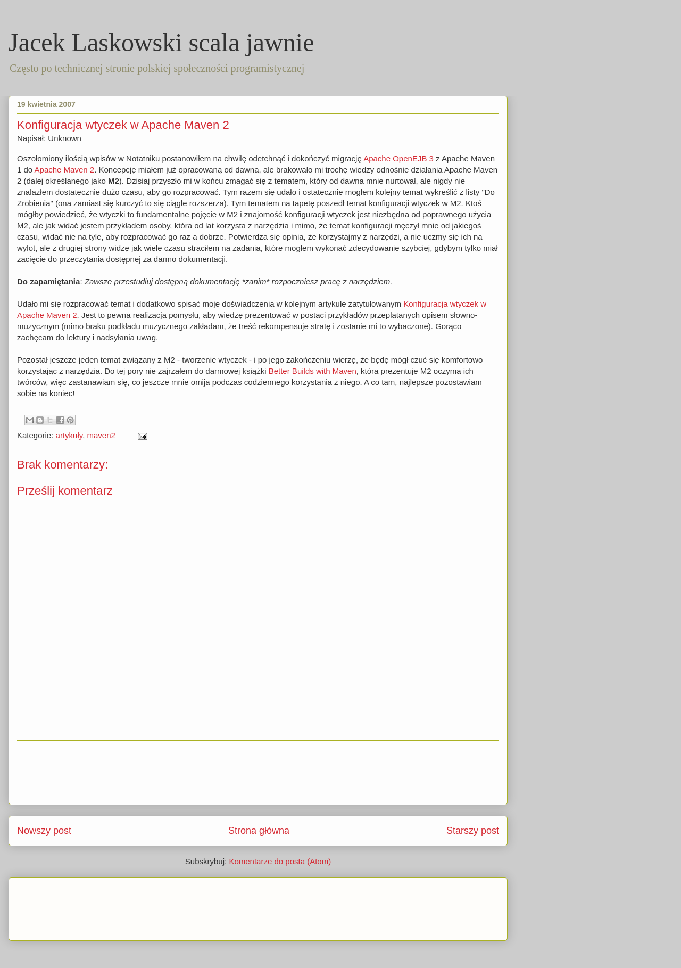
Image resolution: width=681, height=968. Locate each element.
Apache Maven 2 (65, 169)
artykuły (69, 435)
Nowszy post (44, 830)
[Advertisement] (258, 773)
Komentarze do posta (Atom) (280, 861)
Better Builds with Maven (312, 370)
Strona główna (258, 830)
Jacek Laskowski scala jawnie (161, 42)
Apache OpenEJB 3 (398, 158)
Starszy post (472, 830)
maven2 (101, 435)
